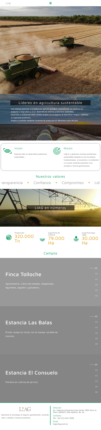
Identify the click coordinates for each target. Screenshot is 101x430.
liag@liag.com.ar (60, 424)
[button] (50, 3)
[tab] (96, 268)
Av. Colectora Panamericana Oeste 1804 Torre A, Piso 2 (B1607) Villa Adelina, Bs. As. (75, 411)
